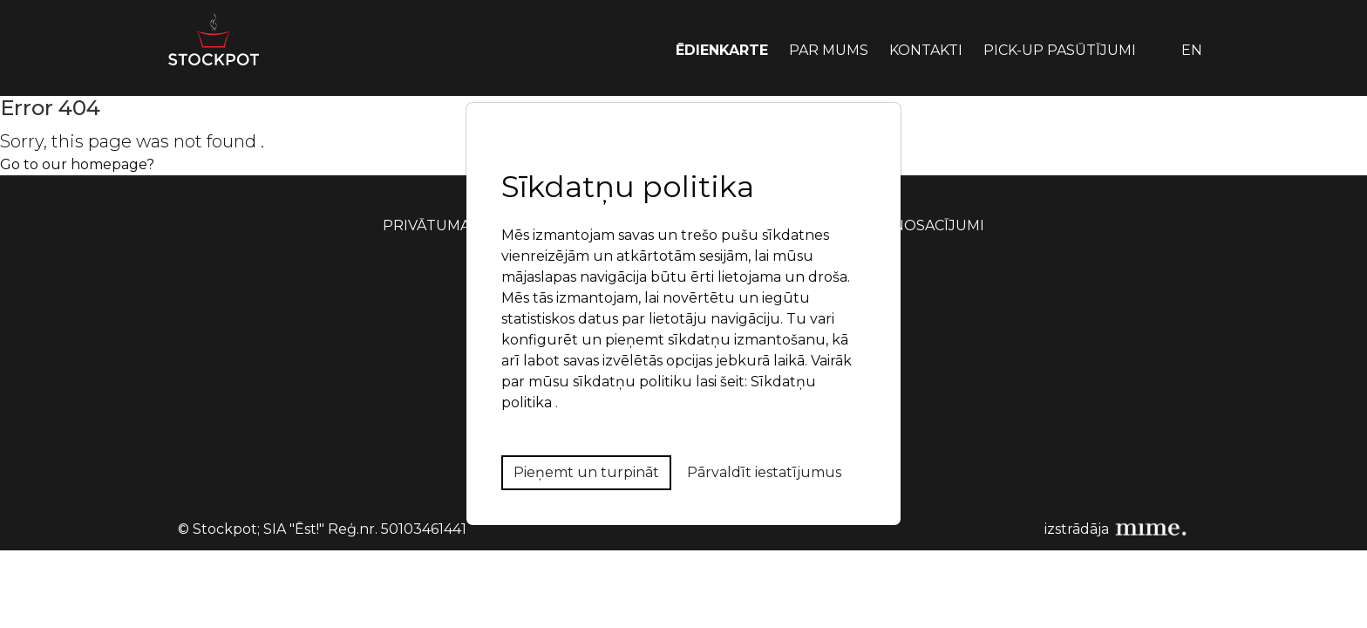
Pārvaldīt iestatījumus (764, 472)
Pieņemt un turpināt (586, 472)
